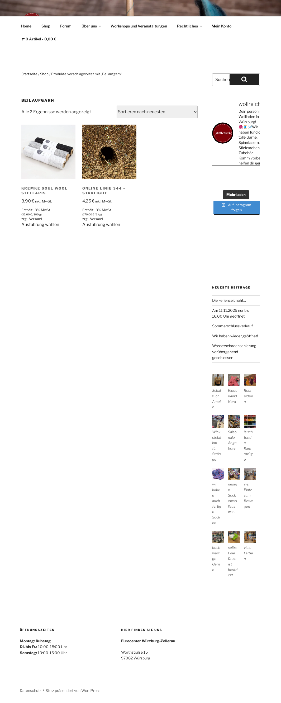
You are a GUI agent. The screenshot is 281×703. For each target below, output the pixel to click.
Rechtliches (190, 26)
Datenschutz (30, 690)
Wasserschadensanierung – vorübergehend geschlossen (235, 351)
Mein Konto (221, 26)
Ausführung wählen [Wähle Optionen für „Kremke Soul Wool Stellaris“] (40, 224)
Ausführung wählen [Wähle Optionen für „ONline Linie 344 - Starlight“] (101, 224)
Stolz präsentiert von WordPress (73, 690)
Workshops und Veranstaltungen (139, 26)
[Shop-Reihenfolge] (157, 112)
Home (26, 26)
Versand (35, 219)
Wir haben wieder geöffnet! (235, 336)
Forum (66, 26)
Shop (45, 26)
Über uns (92, 26)
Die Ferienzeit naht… (229, 300)
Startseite (29, 74)
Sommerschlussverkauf (232, 326)
